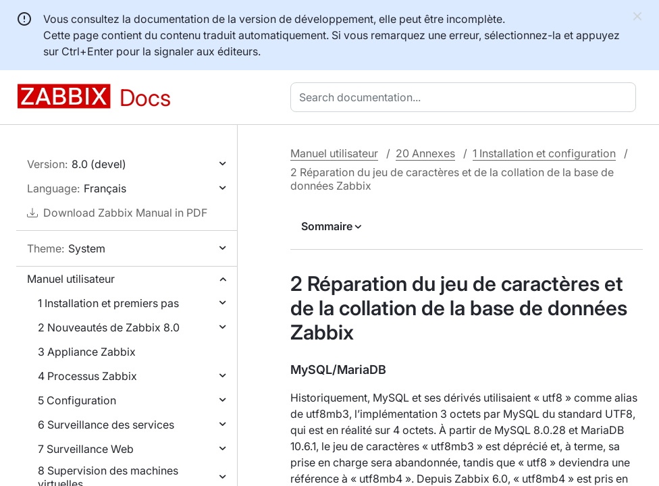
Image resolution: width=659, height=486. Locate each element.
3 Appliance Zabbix (87, 351)
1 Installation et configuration (544, 153)
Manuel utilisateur (71, 279)
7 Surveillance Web (86, 449)
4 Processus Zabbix (87, 376)
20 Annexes (425, 153)
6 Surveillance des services (106, 424)
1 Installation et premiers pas (108, 303)
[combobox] (465, 97)
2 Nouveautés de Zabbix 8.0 (109, 327)
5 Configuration (77, 400)
